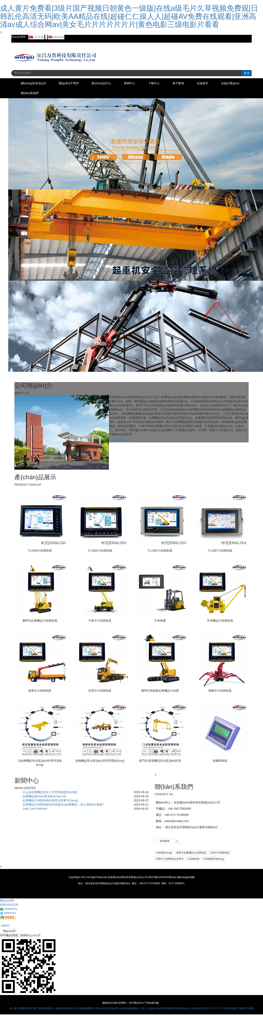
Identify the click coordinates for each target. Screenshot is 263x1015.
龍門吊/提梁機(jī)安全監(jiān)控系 (160, 761)
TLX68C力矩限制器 (160, 551)
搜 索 (246, 73)
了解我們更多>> (119, 441)
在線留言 (210, 83)
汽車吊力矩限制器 (99, 621)
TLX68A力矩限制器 (100, 551)
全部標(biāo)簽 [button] (164, 853)
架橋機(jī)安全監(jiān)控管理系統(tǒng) (99, 761)
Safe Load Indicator (35, 809)
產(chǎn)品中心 (104, 83)
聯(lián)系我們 (63, 93)
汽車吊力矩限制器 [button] (220, 853)
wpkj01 (5, 926)
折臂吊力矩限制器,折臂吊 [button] (170, 859)
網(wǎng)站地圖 (186, 877)
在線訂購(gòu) (30, 93)
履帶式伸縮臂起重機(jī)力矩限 (160, 691)
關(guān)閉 (9, 931)
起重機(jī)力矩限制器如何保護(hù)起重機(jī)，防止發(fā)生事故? (63, 805)
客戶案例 (185, 83)
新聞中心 (134, 83)
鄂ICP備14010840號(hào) (162, 877)
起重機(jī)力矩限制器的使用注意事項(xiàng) (50, 801)
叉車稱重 (160, 621)
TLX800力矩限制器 (40, 551)
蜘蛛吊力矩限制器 (220, 691)
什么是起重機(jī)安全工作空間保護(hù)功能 (50, 792)
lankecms (8, 913)
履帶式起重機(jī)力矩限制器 (39, 621)
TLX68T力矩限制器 (220, 551)
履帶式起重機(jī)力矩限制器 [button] (191, 853)
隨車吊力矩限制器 (39, 691)
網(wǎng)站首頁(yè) (34, 83)
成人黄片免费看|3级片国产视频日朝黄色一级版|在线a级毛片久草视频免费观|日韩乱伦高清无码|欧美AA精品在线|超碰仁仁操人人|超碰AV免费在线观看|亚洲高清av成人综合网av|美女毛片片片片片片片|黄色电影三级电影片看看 (129, 16)
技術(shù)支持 (9, 905)
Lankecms (8, 909)
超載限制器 (220, 761)
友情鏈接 (164, 841)
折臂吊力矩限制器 (99, 691)
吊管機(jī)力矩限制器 (220, 621)
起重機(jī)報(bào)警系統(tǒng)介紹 (44, 797)
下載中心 (159, 83)
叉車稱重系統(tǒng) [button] (213, 859)
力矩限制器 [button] (193, 859)
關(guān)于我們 (70, 83)
